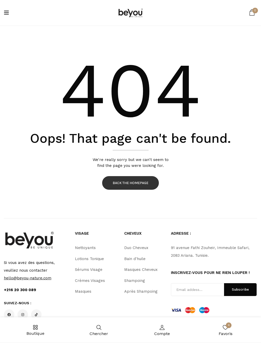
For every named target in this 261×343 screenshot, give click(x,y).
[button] (252, 12)
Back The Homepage (130, 183)
